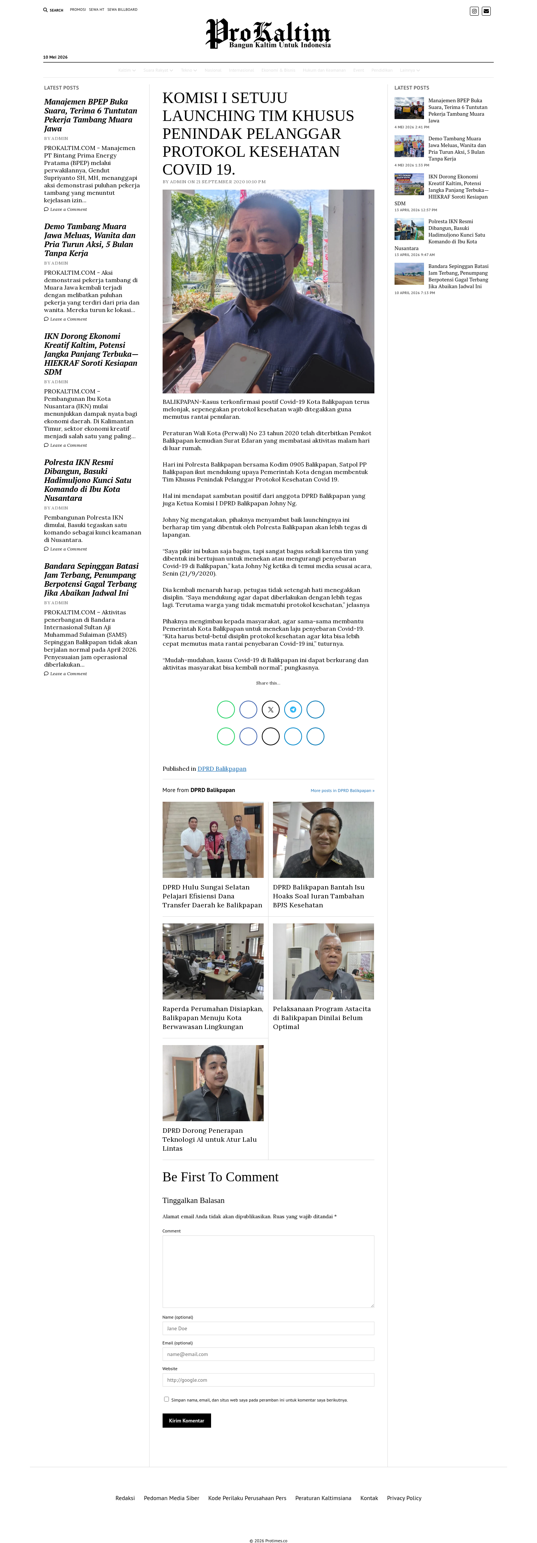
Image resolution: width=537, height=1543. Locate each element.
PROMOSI (78, 9)
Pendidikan (382, 70)
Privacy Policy (404, 1498)
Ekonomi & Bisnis (278, 70)
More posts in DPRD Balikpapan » (342, 790)
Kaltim (124, 70)
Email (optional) (178, 1343)
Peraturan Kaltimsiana (323, 1498)
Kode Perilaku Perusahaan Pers (247, 1498)
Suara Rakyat (156, 70)
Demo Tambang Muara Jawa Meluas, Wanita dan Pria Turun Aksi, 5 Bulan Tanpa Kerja (89, 240)
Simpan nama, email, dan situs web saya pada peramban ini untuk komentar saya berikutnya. (260, 1400)
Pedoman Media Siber (172, 1498)
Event (358, 70)
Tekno (186, 70)
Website (170, 1368)
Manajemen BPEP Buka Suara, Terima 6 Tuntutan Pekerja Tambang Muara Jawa (90, 115)
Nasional (213, 70)
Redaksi (125, 1498)
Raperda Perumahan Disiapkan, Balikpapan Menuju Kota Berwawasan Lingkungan (213, 1017)
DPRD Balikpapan (222, 768)
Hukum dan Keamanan (324, 70)
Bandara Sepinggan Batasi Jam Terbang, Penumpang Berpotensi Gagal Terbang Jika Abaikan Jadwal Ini (91, 579)
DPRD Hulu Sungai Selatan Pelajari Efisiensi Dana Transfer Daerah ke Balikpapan (212, 896)
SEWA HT (96, 9)
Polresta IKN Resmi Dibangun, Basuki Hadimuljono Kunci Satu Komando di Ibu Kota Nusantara (87, 480)
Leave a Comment (65, 209)
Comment (172, 1231)
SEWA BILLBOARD (122, 9)
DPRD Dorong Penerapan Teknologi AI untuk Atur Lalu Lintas (210, 1139)
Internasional (241, 70)
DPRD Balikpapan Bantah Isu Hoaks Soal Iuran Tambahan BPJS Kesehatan (319, 896)
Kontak (369, 1498)
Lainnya (407, 70)
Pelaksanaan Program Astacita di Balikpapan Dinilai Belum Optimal (322, 1017)
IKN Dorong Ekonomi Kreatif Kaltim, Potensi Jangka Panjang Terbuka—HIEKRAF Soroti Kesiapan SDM (91, 353)
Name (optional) (178, 1317)
